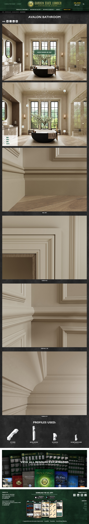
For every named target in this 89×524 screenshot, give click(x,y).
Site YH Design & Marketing (61, 521)
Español (85, 504)
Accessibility (46, 521)
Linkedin (78, 495)
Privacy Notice (52, 521)
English (85, 503)
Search (83, 4)
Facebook (86, 495)
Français (85, 506)
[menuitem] (78, 4)
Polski (86, 510)
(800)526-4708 (7, 497)
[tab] (22, 9)
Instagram (74, 495)
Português (85, 508)
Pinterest (82, 495)
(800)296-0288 (7, 504)
